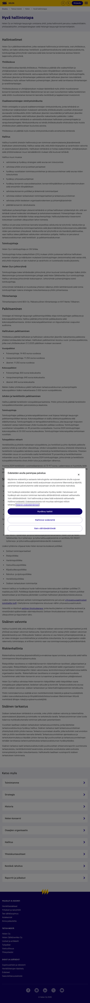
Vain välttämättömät (45, 528)
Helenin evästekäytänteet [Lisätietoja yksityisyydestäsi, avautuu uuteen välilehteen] (27, 504)
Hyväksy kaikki (45, 511)
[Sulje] (79, 475)
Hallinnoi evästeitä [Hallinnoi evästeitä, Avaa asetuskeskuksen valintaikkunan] (45, 520)
